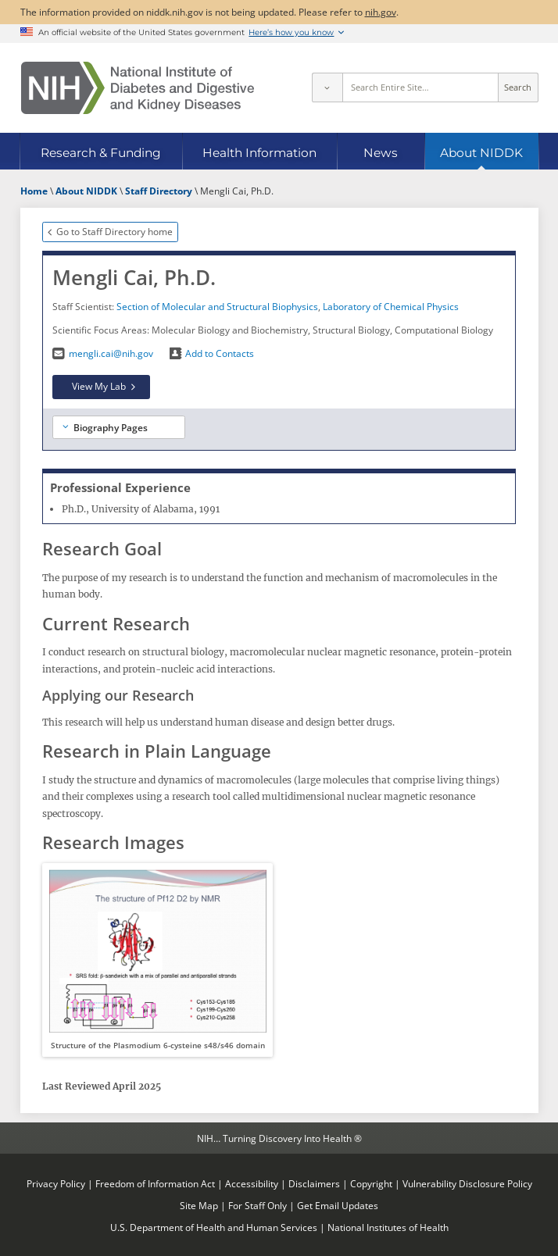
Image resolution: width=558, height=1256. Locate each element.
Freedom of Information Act (155, 1183)
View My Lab (99, 386)
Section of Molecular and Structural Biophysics (217, 306)
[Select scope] (327, 87)
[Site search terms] (420, 87)
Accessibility (251, 1183)
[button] (157, 960)
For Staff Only (257, 1205)
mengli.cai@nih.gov (111, 353)
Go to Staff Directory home (114, 231)
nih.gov (380, 11)
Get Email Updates (337, 1205)
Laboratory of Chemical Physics (391, 306)
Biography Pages (110, 427)
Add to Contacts (219, 353)
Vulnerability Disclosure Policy (467, 1183)
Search (517, 87)
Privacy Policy (56, 1183)
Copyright (371, 1183)
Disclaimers (314, 1183)
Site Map (199, 1205)
